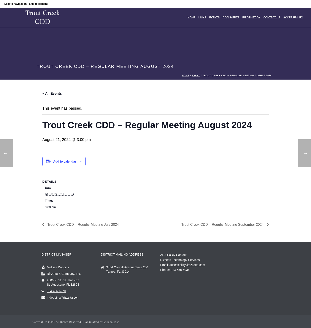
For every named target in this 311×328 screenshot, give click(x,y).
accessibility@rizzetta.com (187, 265)
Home (191, 17)
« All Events (52, 93)
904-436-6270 (56, 291)
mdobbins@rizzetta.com (63, 297)
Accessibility (293, 17)
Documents (231, 17)
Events (214, 17)
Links (202, 17)
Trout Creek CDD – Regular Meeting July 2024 (82, 224)
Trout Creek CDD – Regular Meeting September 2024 (223, 224)
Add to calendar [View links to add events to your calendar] (64, 161)
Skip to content (38, 3)
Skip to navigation (15, 3)
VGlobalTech (111, 322)
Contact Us (271, 17)
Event (196, 75)
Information (251, 17)
